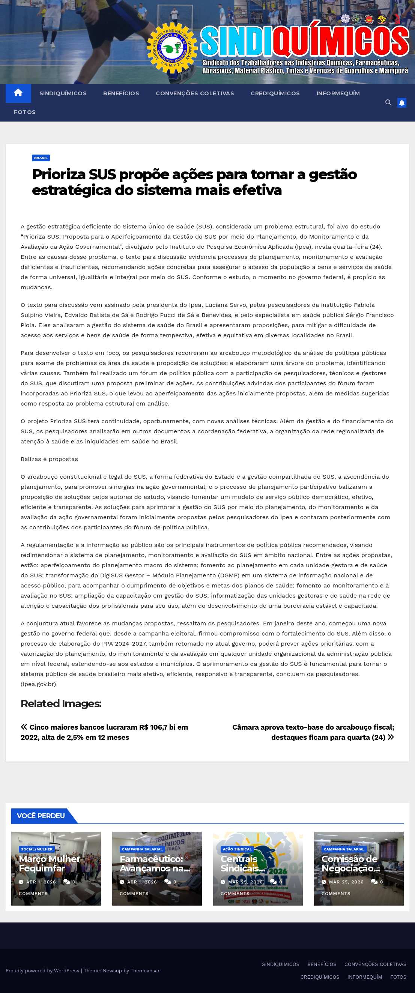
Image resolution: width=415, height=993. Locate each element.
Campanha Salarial (142, 849)
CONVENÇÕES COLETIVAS (195, 93)
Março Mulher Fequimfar (49, 863)
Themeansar (145, 970)
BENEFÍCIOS (121, 93)
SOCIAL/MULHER (37, 849)
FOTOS (25, 112)
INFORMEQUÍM (338, 93)
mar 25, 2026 (245, 882)
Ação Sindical (237, 849)
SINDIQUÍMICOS (63, 93)
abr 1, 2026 (41, 882)
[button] (388, 102)
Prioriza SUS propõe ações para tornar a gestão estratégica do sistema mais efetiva (194, 182)
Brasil (41, 158)
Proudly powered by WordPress (43, 970)
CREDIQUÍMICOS (275, 93)
